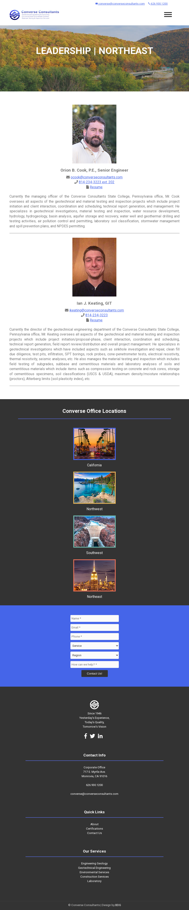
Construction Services (94, 876)
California (94, 463)
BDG (118, 905)
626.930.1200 (158, 3)
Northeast (94, 594)
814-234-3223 (96, 315)
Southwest (94, 551)
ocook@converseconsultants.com (97, 177)
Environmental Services (94, 872)
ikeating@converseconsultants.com (96, 310)
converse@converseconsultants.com (120, 3)
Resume (96, 187)
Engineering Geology (94, 863)
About (94, 824)
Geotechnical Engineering (94, 867)
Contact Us (94, 833)
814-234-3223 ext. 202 (96, 182)
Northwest (94, 507)
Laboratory (94, 881)
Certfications (94, 828)
